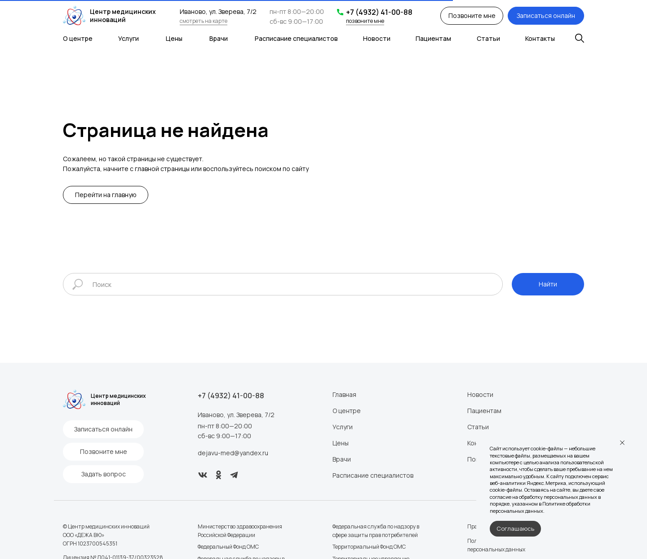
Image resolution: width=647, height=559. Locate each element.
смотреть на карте (203, 21)
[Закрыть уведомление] (622, 442)
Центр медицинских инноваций (123, 15)
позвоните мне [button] (365, 21)
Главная (344, 394)
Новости (376, 38)
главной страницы (162, 168)
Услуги (128, 38)
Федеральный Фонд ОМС (228, 546)
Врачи (218, 38)
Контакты (540, 38)
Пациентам (433, 38)
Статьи (488, 38)
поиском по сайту (282, 168)
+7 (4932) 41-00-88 (379, 12)
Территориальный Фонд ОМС (369, 546)
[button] (471, 16)
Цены (174, 38)
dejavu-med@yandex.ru (233, 453)
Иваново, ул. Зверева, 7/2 (236, 414)
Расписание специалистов (296, 38)
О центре (78, 38)
